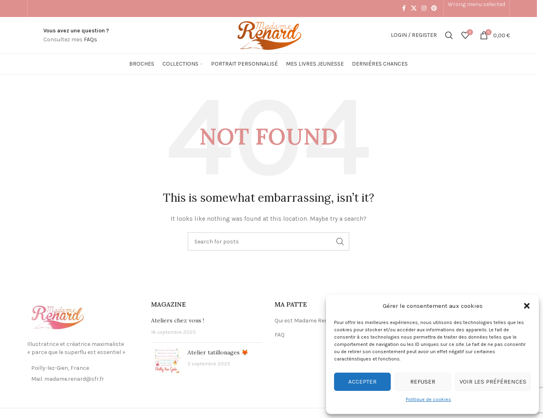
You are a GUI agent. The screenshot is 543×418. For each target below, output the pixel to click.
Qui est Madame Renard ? (308, 320)
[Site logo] (268, 34)
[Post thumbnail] (166, 361)
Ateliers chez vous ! (177, 320)
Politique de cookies (428, 399)
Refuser (422, 381)
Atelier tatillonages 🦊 (217, 352)
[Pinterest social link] (434, 8)
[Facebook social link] (404, 8)
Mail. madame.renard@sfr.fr (67, 378)
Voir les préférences (493, 381)
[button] (527, 306)
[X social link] (414, 8)
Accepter (362, 381)
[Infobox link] (76, 35)
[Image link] (57, 317)
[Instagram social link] (424, 8)
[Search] (449, 35)
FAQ (280, 334)
